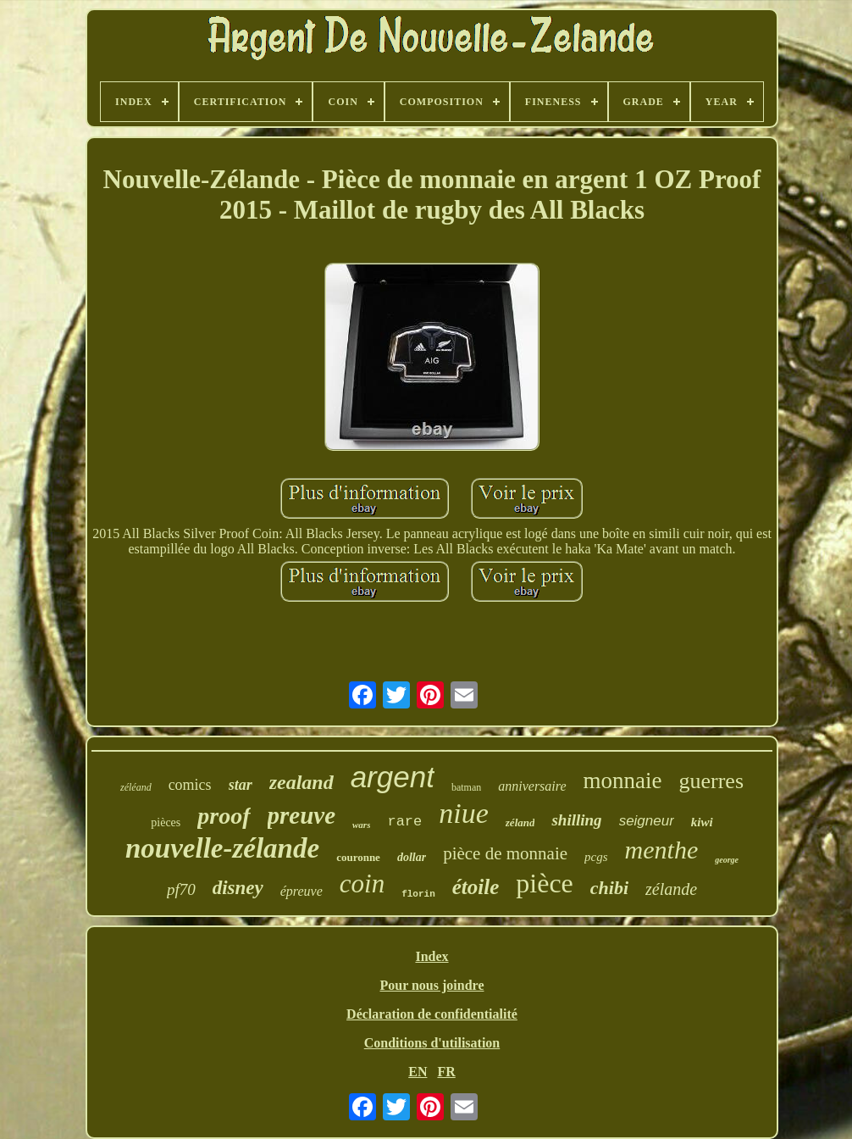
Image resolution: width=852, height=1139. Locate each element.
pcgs (596, 857)
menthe (662, 850)
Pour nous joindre (431, 985)
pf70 (181, 889)
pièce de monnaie (505, 853)
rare (404, 822)
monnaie (623, 780)
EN (417, 1071)
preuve (302, 815)
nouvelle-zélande (222, 848)
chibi (609, 887)
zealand (301, 782)
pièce (544, 883)
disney (238, 887)
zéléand (136, 787)
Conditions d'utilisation (432, 1043)
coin (362, 883)
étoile (476, 886)
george (727, 859)
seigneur (646, 821)
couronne (358, 857)
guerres (711, 781)
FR (446, 1071)
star (240, 784)
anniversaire (532, 786)
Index (431, 956)
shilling (576, 820)
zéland (520, 822)
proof (223, 816)
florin (418, 894)
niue (464, 813)
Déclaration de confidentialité (431, 1014)
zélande (671, 889)
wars (361, 825)
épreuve (301, 891)
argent (392, 776)
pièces (165, 822)
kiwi (702, 822)
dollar (411, 857)
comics (190, 784)
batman (466, 787)
